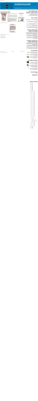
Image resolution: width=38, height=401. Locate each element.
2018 (31, 87)
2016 (31, 88)
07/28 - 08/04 (32, 103)
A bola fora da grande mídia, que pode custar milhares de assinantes (34, 64)
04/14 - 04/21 (32, 112)
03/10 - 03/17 (32, 115)
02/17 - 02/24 (32, 122)
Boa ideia (32, 117)
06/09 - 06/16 (32, 107)
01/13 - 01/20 (32, 125)
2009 (31, 128)
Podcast (28, 21)
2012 (31, 126)
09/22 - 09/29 (32, 98)
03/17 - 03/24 (32, 114)
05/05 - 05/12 (32, 110)
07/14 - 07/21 (32, 104)
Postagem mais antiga (22, 51)
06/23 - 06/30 (32, 106)
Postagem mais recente (2, 51)
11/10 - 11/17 (32, 94)
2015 (31, 89)
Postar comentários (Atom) (5, 52)
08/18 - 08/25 (32, 101)
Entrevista (27, 26)
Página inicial (12, 51)
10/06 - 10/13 (32, 97)
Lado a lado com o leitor (33, 120)
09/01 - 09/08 (32, 100)
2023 (31, 84)
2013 (31, 90)
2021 (31, 85)
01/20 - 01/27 (32, 124)
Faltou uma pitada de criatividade (5, 12)
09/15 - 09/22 (32, 99)
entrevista (36, 23)
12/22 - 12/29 (32, 91)
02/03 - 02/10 (32, 123)
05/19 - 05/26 (32, 109)
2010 (31, 127)
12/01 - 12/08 (32, 93)
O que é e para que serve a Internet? (34, 51)
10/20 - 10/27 (32, 96)
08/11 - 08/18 (32, 102)
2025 (31, 83)
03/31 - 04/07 (32, 113)
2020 (31, 86)
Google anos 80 (36, 53)
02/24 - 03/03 (32, 116)
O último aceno (32, 119)
